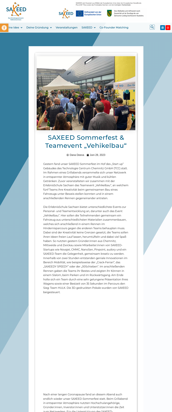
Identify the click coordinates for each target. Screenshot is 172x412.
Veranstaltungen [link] (67, 27)
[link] (4, 28)
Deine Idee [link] (13, 28)
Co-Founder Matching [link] (114, 27)
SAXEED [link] (89, 28)
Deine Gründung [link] (39, 28)
